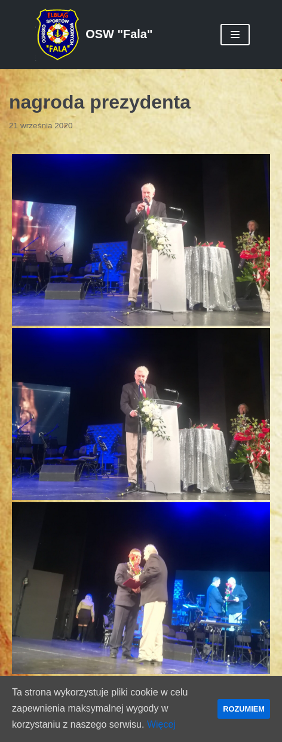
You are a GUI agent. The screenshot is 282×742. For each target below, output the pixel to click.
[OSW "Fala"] (93, 34)
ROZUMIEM (244, 708)
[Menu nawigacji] (235, 34)
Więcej (161, 724)
